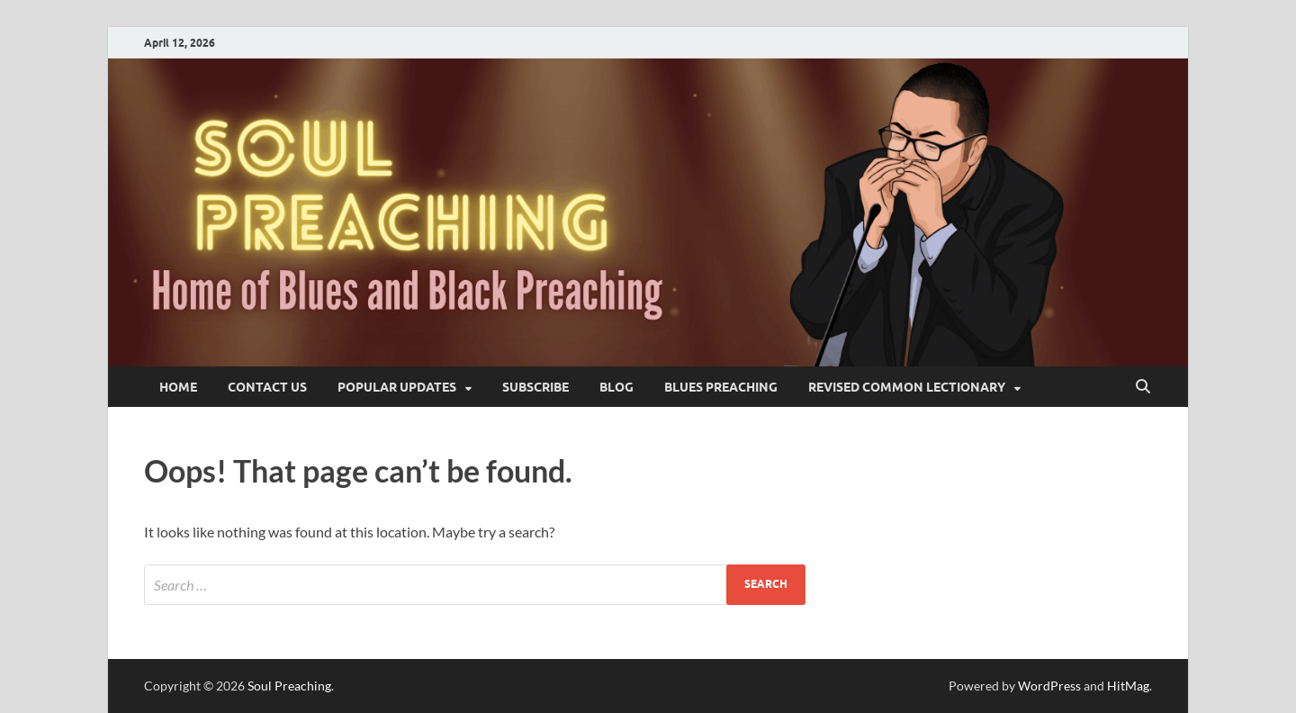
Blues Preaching (721, 387)
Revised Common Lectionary (906, 387)
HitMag (1128, 685)
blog (616, 387)
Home (178, 387)
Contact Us (267, 387)
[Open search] (1143, 387)
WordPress (1049, 685)
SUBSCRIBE (535, 387)
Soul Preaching (289, 685)
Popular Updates (397, 387)
